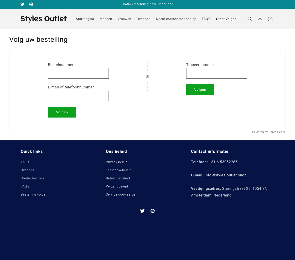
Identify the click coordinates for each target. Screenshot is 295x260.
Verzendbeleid (117, 186)
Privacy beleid (117, 162)
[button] (250, 19)
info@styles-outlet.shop (226, 175)
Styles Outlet (40, 251)
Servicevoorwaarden (121, 194)
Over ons (28, 170)
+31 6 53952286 (223, 162)
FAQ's (25, 186)
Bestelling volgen (34, 194)
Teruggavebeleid (118, 170)
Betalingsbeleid (118, 178)
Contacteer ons (32, 178)
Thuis (25, 162)
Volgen (62, 112)
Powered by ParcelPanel (268, 132)
